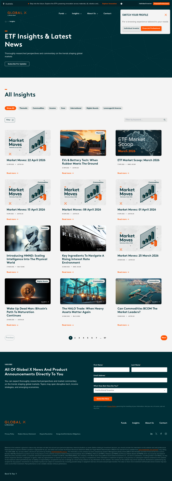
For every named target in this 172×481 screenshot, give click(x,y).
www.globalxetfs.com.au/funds (148, 449)
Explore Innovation (109, 4)
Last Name (135, 365)
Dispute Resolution (46, 434)
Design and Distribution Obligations (68, 434)
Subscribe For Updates (17, 63)
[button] (62, 13)
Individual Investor (131, 28)
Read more (13, 173)
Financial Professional (151, 28)
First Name (98, 365)
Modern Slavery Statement (27, 434)
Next (162, 338)
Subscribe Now (103, 398)
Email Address (99, 375)
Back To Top (11, 473)
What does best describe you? (106, 386)
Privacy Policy (111, 406)
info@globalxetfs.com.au (59, 451)
